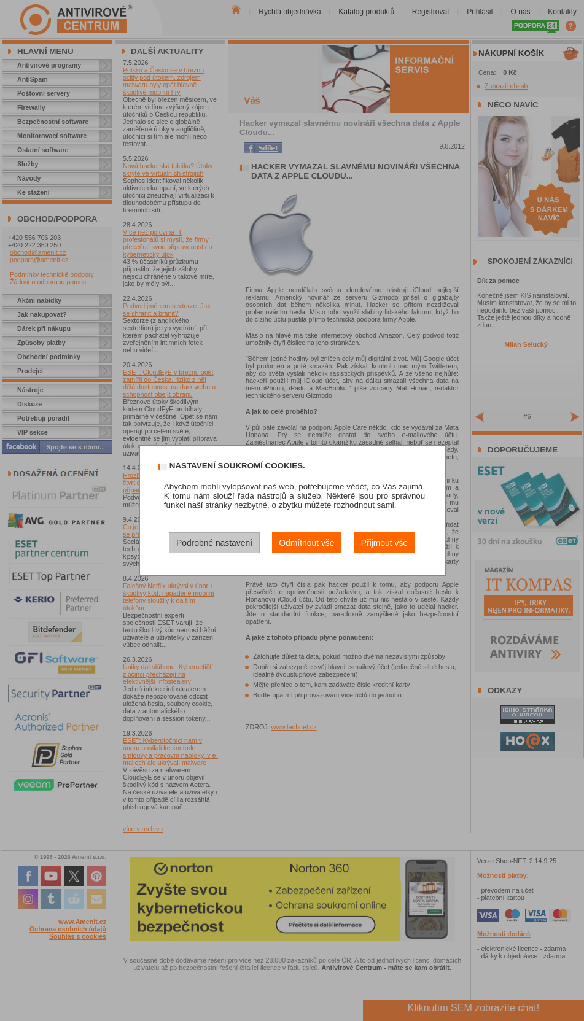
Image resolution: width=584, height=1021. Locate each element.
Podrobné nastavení (214, 543)
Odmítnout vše (306, 543)
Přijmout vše (384, 543)
